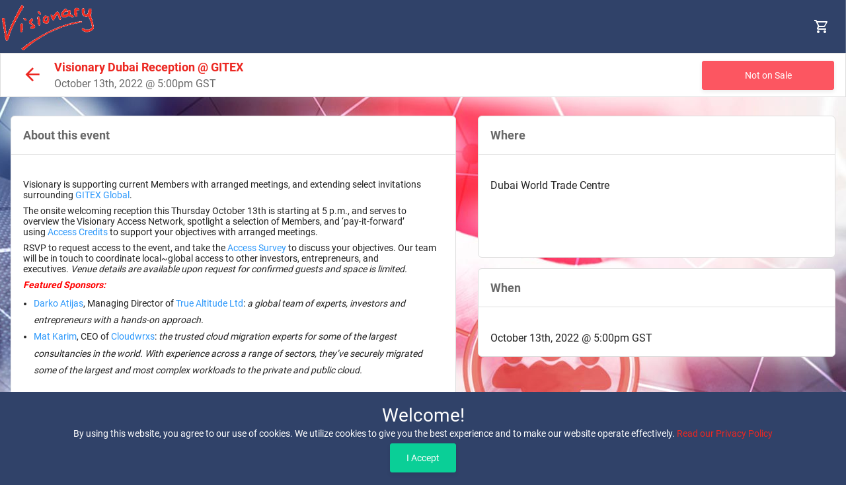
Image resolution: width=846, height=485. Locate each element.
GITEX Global (102, 195)
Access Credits (78, 232)
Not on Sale (768, 75)
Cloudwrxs (133, 336)
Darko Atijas (58, 303)
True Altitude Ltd (209, 303)
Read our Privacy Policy (725, 433)
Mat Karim (55, 336)
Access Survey (256, 248)
